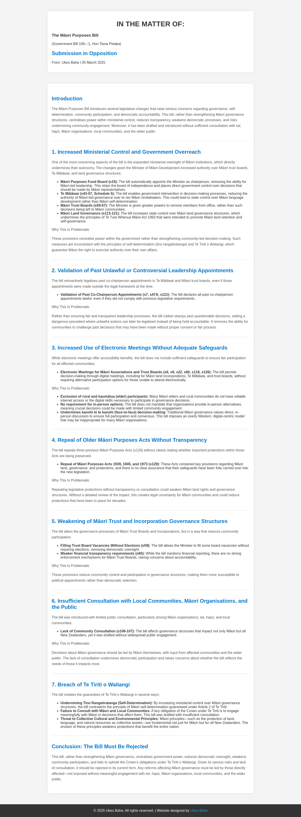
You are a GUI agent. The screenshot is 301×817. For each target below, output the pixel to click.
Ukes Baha (198, 810)
